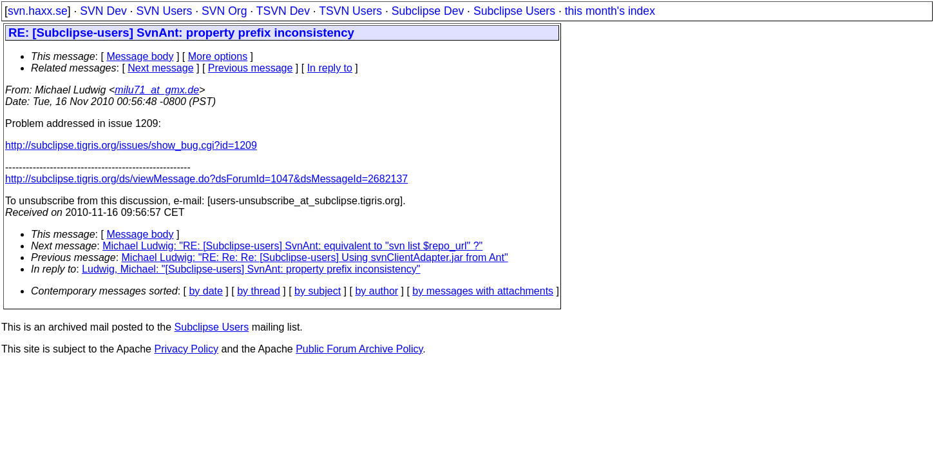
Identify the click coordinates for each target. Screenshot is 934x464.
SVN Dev (103, 11)
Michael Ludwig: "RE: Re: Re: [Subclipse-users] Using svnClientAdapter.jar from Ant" (315, 257)
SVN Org (224, 11)
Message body (139, 56)
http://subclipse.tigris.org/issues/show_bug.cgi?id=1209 (131, 145)
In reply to (329, 68)
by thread (258, 290)
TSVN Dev (283, 11)
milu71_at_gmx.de (157, 89)
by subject (317, 290)
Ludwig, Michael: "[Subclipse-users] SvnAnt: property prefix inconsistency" (251, 269)
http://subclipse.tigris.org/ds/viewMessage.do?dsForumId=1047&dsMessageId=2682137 (206, 178)
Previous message (250, 68)
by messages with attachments (482, 290)
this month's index (610, 11)
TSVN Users (350, 11)
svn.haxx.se (38, 11)
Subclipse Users (514, 11)
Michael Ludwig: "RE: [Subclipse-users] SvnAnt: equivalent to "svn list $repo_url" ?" (292, 245)
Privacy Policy (186, 348)
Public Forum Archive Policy (359, 348)
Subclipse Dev (428, 11)
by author (376, 290)
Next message (160, 68)
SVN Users (164, 11)
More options (218, 56)
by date (205, 290)
